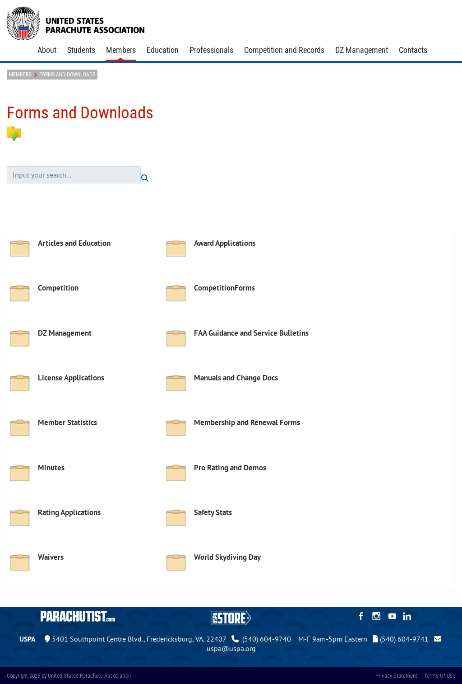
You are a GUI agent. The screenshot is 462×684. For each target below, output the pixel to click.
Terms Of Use (439, 676)
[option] (85, 256)
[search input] (74, 174)
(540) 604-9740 (261, 638)
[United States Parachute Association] (76, 22)
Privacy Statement (396, 676)
